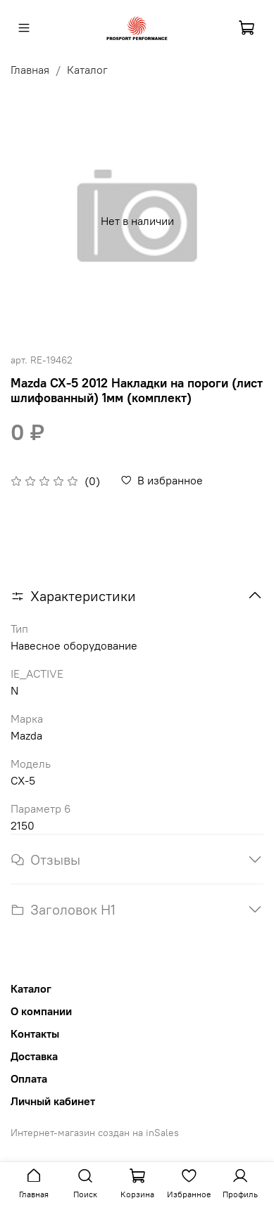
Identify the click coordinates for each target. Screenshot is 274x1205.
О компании (41, 1011)
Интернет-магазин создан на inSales (95, 1132)
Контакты (35, 1033)
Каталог (87, 70)
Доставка (34, 1056)
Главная (30, 70)
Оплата (29, 1078)
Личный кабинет (53, 1101)
